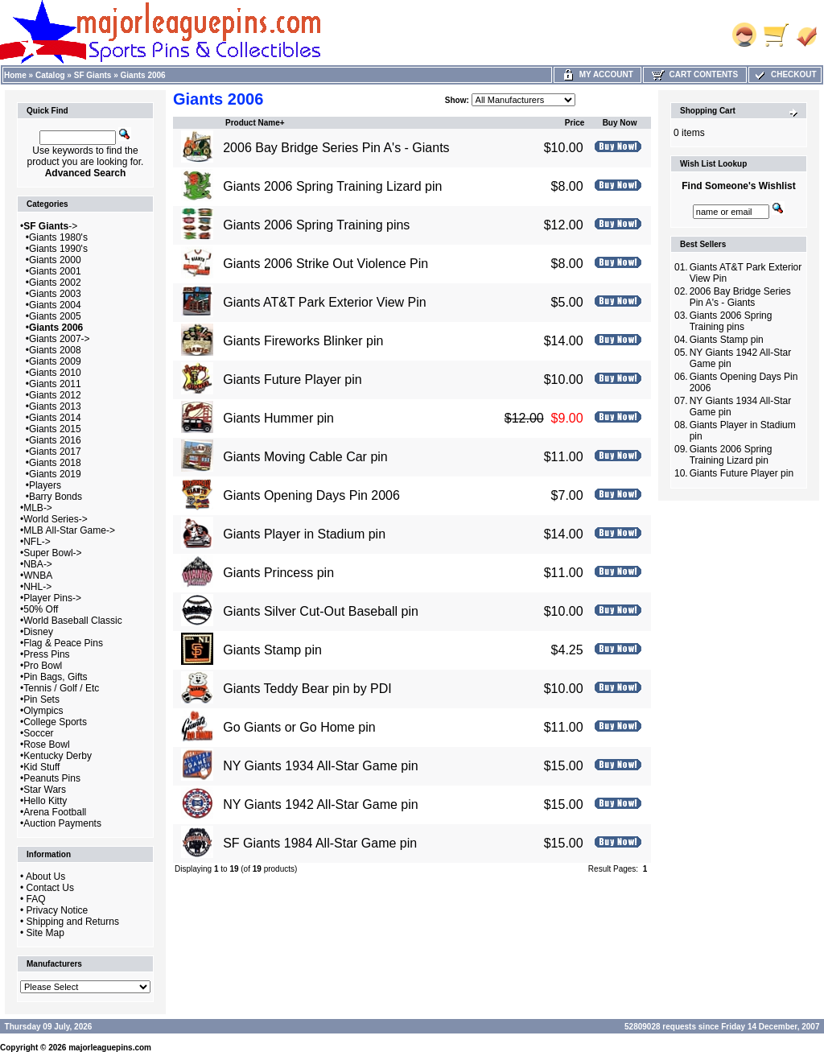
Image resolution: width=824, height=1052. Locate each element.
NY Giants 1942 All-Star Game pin (320, 804)
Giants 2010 (55, 372)
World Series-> (55, 519)
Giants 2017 (55, 451)
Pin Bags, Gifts (55, 677)
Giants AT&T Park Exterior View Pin (324, 302)
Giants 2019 (55, 474)
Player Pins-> (52, 598)
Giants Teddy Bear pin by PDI (307, 688)
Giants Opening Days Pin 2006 (311, 495)
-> (50, 226)
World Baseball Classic (72, 620)
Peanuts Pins (51, 778)
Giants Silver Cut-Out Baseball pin (320, 611)
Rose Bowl (46, 744)
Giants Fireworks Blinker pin (303, 341)
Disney (38, 631)
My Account (597, 74)
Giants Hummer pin (278, 418)
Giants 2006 (143, 75)
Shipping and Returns (73, 921)
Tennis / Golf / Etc (61, 688)
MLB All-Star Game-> (69, 530)
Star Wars (44, 789)
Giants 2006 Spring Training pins (316, 225)
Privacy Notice (58, 910)
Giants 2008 (55, 350)
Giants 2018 (55, 462)
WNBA (37, 575)
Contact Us (50, 887)
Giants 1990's (58, 248)
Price (574, 122)
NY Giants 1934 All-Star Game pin (320, 766)
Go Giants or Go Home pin (299, 727)
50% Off (40, 609)
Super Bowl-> (52, 553)
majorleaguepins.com (109, 1047)
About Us (45, 876)
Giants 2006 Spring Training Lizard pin (332, 186)
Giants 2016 (55, 440)
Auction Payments (62, 823)
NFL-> (37, 541)
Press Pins (46, 654)
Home (15, 75)
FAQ (36, 899)
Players (45, 485)
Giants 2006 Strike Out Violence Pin (325, 263)
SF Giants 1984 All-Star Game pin (320, 843)
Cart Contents (695, 74)
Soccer (38, 733)
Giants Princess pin (278, 573)
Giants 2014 (55, 417)
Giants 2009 (55, 361)
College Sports (55, 722)
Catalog (50, 75)
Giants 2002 (55, 282)
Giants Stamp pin (272, 650)
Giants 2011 (55, 384)
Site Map (45, 933)
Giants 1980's (58, 237)
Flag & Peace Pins (63, 643)
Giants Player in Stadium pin (304, 534)
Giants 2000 (55, 260)
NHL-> (37, 586)
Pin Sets (41, 699)
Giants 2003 (55, 293)
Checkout (784, 74)
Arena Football (54, 812)
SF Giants (93, 75)
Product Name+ (255, 122)
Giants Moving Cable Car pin (305, 457)
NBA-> (37, 564)
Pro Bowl (42, 665)
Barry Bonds (55, 496)
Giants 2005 (55, 316)
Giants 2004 (55, 305)
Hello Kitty (45, 801)
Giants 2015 (55, 429)
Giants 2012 (55, 395)
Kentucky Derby (57, 755)
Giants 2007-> (59, 338)
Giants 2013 (55, 406)
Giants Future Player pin (292, 379)
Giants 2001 (55, 271)
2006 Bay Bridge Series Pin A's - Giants (336, 148)
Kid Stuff (41, 767)
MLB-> (37, 508)
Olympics (43, 710)
